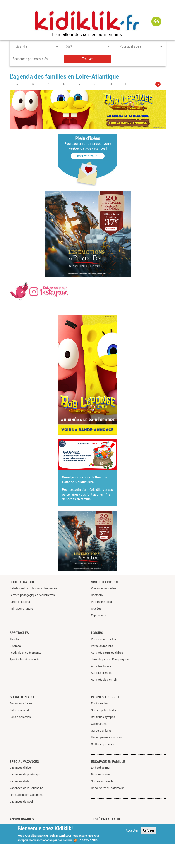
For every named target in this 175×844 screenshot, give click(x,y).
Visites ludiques (104, 582)
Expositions (98, 615)
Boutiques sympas (103, 717)
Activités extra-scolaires (107, 652)
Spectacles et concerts (24, 659)
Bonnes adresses (105, 697)
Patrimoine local (101, 601)
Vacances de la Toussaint (26, 788)
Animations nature (21, 608)
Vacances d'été (19, 781)
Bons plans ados (20, 717)
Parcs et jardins (20, 601)
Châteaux (97, 595)
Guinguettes (99, 723)
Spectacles (19, 633)
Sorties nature (22, 582)
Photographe (99, 703)
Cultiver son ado (20, 710)
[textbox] (87, 47)
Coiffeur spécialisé (103, 744)
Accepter (132, 830)
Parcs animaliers (102, 646)
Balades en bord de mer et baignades (33, 588)
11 (142, 84)
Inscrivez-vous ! (87, 156)
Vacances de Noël (21, 801)
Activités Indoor (101, 666)
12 (158, 84)
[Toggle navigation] (13, 21)
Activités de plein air (104, 679)
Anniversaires (22, 819)
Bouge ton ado (22, 697)
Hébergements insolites (106, 737)
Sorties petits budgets (105, 710)
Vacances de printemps (25, 774)
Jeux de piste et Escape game (110, 659)
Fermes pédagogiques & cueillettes (32, 595)
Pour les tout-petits (103, 639)
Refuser (148, 830)
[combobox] (87, 46)
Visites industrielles (103, 588)
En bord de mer (100, 767)
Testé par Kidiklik (105, 819)
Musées (96, 608)
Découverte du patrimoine (108, 788)
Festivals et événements (25, 652)
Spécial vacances (24, 761)
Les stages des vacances (26, 794)
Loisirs (97, 633)
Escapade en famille (108, 761)
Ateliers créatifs (101, 673)
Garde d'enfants (101, 730)
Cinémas (15, 646)
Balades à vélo (100, 774)
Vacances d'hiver (21, 767)
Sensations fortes (21, 703)
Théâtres (15, 639)
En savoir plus (88, 840)
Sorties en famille (102, 781)
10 (126, 84)
